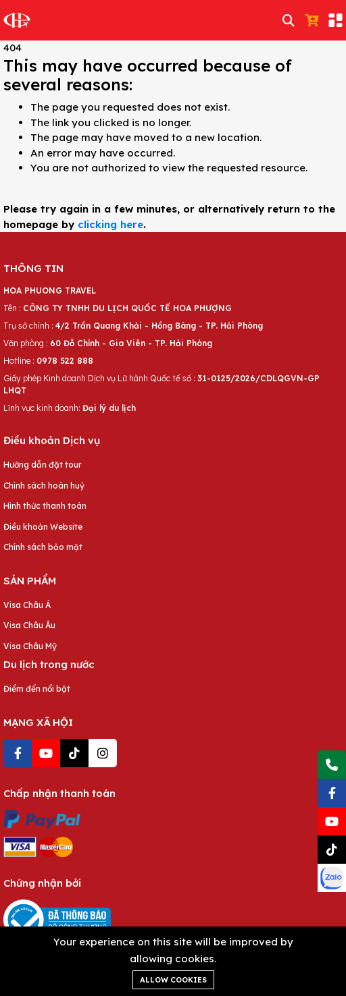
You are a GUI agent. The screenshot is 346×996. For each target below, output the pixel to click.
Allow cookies (173, 980)
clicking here (110, 224)
